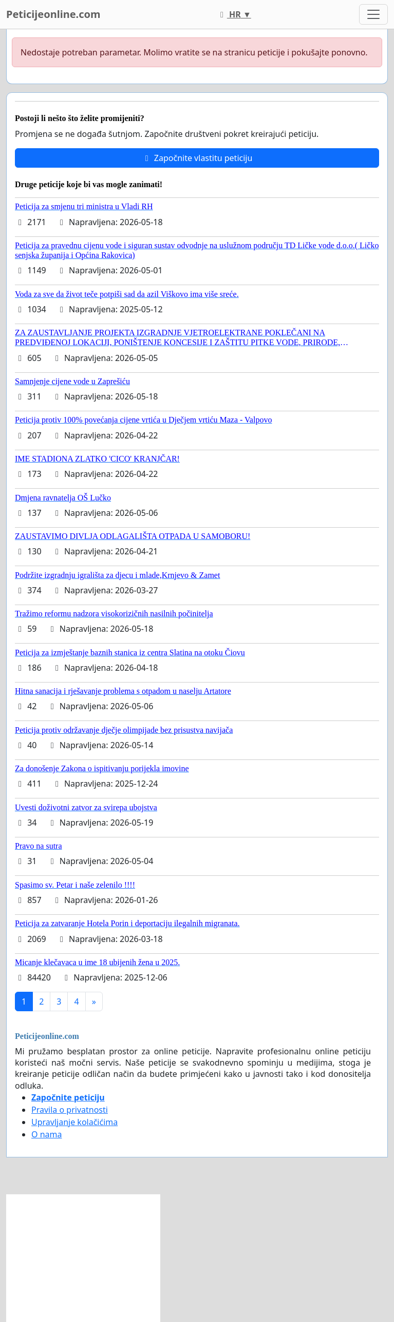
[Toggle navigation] (373, 14)
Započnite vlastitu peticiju (197, 158)
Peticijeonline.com (53, 14)
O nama (46, 1134)
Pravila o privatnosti (69, 1109)
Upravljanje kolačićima (74, 1122)
